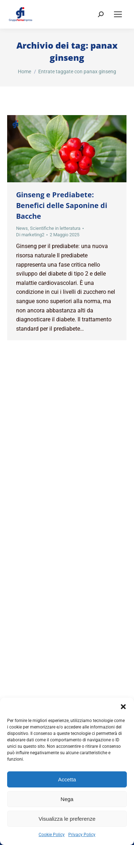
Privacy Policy (81, 834)
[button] (123, 706)
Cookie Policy (52, 834)
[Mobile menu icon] (118, 14)
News (22, 228)
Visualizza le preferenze (67, 819)
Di (30, 234)
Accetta (67, 779)
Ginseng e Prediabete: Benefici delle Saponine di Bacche (61, 205)
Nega (67, 799)
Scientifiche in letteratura (55, 228)
